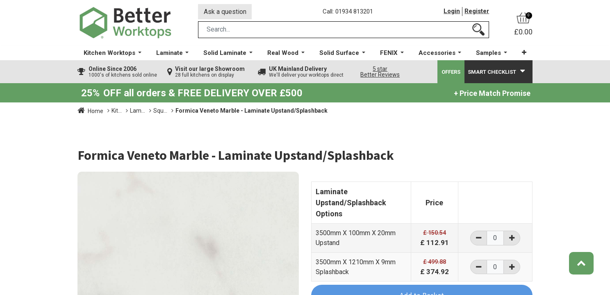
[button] (524, 53)
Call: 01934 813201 (348, 12)
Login (452, 12)
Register (476, 12)
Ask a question (225, 12)
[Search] (478, 30)
